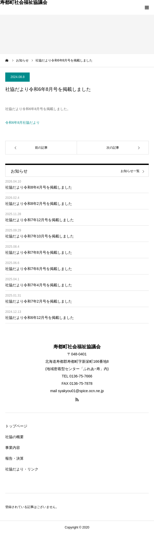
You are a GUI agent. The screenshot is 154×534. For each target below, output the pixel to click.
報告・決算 (14, 458)
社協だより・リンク (21, 469)
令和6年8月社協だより (22, 123)
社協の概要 (14, 437)
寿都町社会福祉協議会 (23, 2)
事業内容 (12, 447)
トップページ (16, 426)
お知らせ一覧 (130, 171)
